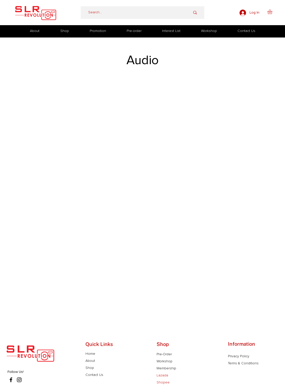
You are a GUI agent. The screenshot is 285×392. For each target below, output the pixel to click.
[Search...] (131, 12)
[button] (272, 11)
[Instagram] (19, 380)
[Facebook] (11, 380)
